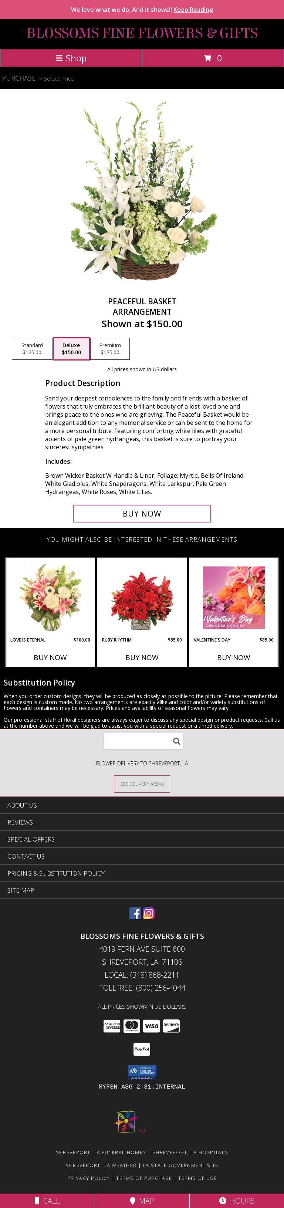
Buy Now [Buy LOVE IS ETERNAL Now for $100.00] (50, 657)
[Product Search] (143, 741)
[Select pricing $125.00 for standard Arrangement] (32, 349)
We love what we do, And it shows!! (142, 10)
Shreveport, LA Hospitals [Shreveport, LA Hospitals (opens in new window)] (190, 1152)
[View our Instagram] (149, 917)
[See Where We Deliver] (142, 783)
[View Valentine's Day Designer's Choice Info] (234, 597)
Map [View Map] (142, 1201)
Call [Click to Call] (47, 1201)
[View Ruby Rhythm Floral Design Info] (142, 597)
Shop (71, 58)
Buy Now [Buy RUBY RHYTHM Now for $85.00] (142, 657)
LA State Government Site (180, 1165)
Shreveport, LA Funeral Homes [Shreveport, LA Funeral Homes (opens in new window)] (101, 1152)
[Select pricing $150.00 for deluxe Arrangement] (71, 349)
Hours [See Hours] (237, 1201)
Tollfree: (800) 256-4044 (142, 988)
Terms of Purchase (144, 1178)
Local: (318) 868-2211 (142, 975)
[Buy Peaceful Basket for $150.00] (142, 513)
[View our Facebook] (135, 917)
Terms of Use (197, 1178)
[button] (142, 1072)
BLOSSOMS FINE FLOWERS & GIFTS (142, 33)
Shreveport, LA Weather (101, 1165)
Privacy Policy (88, 1178)
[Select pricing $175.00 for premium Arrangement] (110, 349)
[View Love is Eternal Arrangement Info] (50, 597)
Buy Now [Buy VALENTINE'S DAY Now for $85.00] (233, 657)
